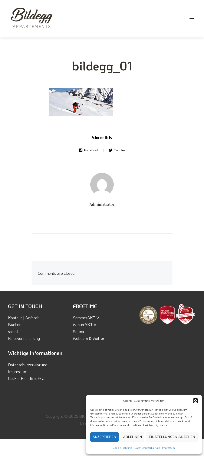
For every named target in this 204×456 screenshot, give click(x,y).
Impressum (168, 447)
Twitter (117, 150)
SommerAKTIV (86, 317)
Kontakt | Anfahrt (23, 317)
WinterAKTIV (84, 324)
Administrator (101, 204)
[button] (195, 401)
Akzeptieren (104, 437)
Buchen (14, 324)
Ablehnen (132, 437)
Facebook (89, 150)
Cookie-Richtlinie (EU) (27, 378)
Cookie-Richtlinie (122, 447)
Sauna (78, 331)
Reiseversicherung (24, 338)
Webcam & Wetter (89, 338)
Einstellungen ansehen (172, 437)
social (13, 331)
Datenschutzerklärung (147, 447)
